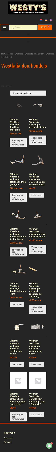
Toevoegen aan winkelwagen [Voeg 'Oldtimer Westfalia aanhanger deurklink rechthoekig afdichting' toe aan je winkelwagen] (37, 309)
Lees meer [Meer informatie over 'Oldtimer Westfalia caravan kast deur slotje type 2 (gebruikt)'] (36, 414)
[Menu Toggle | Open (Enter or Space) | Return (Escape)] (28, 34)
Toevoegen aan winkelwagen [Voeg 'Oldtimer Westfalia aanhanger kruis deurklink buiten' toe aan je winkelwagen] (37, 249)
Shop (11, 54)
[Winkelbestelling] (28, 93)
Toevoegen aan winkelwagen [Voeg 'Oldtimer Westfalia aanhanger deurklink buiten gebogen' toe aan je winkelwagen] (18, 197)
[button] (4, 27)
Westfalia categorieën (34, 54)
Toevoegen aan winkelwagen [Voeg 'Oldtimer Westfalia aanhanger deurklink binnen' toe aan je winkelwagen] (37, 140)
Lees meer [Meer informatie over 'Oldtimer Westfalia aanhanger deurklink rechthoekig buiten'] (36, 364)
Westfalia (19, 54)
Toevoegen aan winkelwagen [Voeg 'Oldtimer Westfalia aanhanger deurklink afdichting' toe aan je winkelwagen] (18, 142)
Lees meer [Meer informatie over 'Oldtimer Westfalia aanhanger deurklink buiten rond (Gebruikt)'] (36, 195)
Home (4, 54)
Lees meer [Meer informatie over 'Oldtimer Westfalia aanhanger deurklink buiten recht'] (17, 304)
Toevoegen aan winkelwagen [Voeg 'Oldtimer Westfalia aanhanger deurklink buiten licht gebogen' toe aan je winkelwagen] (18, 252)
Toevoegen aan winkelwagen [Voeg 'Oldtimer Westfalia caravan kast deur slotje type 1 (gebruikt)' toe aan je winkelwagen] (18, 416)
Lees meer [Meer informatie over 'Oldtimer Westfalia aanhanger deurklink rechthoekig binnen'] (17, 364)
